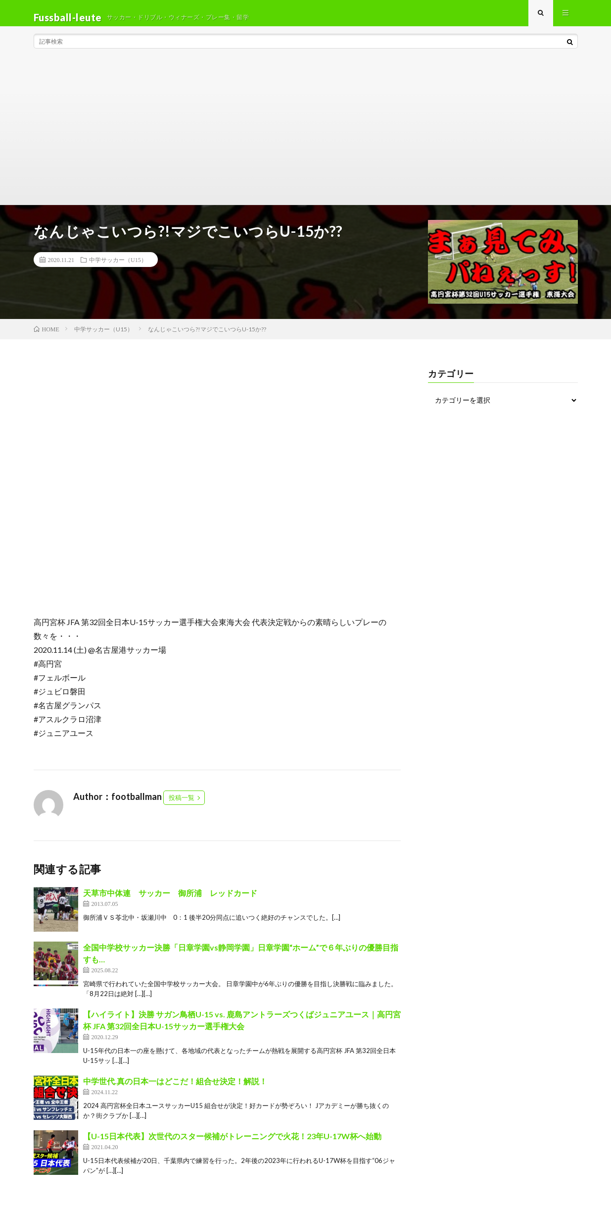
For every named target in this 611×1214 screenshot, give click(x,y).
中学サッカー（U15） (118, 268)
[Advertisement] (306, 138)
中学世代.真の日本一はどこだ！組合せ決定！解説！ (175, 1090)
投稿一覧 (181, 806)
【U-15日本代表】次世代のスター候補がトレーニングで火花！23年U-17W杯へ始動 (232, 1145)
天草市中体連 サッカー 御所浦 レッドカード (170, 901)
